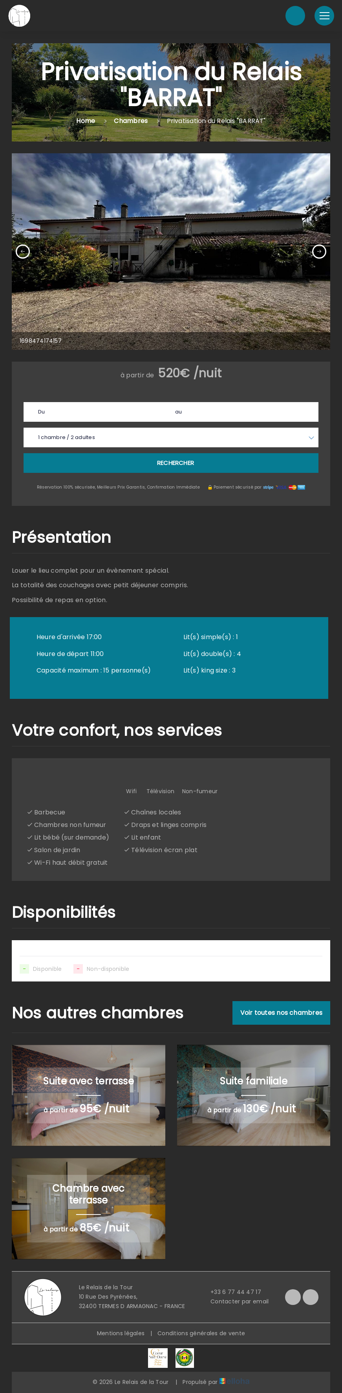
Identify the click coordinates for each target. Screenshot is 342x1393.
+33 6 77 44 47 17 (231, 1292)
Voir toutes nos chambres (281, 1012)
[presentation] (23, 251)
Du (41, 411)
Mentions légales (120, 1333)
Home (85, 120)
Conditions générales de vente (201, 1333)
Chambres (131, 120)
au (178, 411)
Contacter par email (235, 1301)
